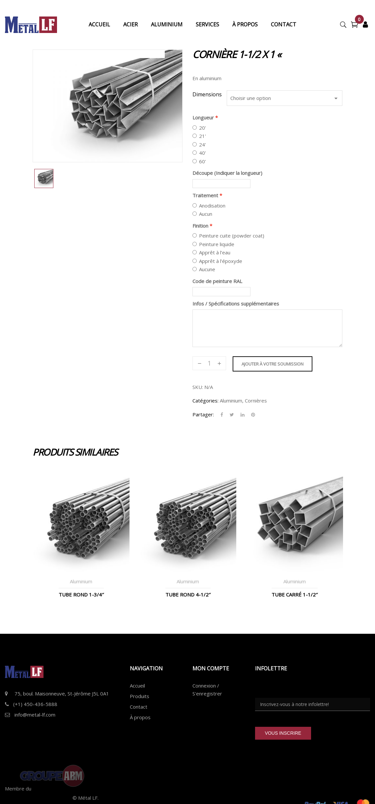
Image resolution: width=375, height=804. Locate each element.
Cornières (256, 400)
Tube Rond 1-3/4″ (81, 594)
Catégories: (205, 400)
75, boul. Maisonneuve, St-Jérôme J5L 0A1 (61, 693)
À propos (140, 717)
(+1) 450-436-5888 (35, 704)
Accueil (137, 685)
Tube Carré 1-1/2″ (295, 594)
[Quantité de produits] (209, 363)
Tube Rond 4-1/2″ (188, 594)
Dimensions (207, 94)
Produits (139, 696)
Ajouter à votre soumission (272, 364)
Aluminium (231, 400)
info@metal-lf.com (34, 714)
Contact (138, 706)
